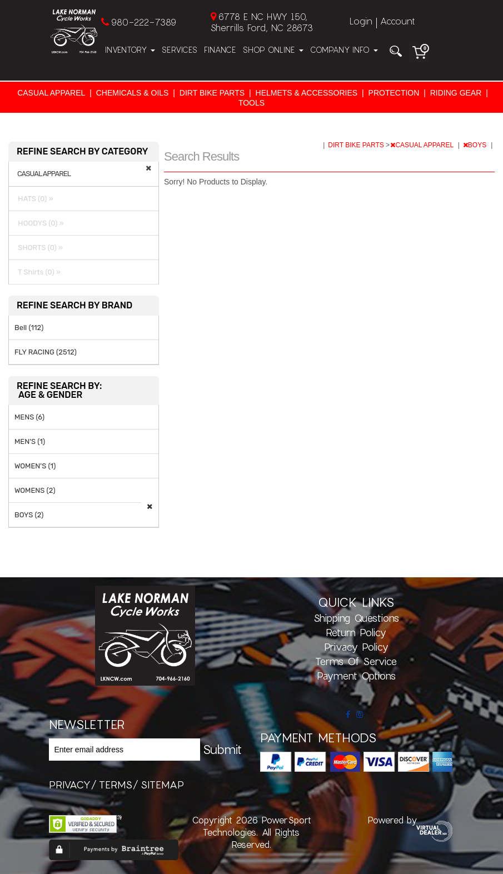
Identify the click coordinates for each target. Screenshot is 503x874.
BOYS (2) (29, 515)
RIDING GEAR (456, 92)
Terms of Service (356, 661)
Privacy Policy (356, 647)
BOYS (476, 145)
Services (179, 49)
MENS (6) (29, 417)
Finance (220, 49)
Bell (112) (28, 327)
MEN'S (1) (29, 441)
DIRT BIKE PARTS (212, 92)
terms (115, 784)
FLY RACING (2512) (45, 352)
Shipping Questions (356, 618)
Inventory (130, 49)
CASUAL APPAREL (51, 92)
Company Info (344, 49)
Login (361, 21)
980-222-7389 (143, 22)
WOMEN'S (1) (35, 466)
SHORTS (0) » (38, 247)
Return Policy (356, 632)
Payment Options (356, 676)
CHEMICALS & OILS (132, 92)
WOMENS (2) (35, 490)
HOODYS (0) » (39, 223)
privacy (70, 784)
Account (397, 21)
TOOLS (251, 102)
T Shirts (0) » (37, 272)
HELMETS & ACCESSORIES (307, 92)
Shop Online (273, 49)
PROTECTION (394, 92)
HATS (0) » (33, 198)
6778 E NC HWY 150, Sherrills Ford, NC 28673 (262, 22)
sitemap (162, 784)
